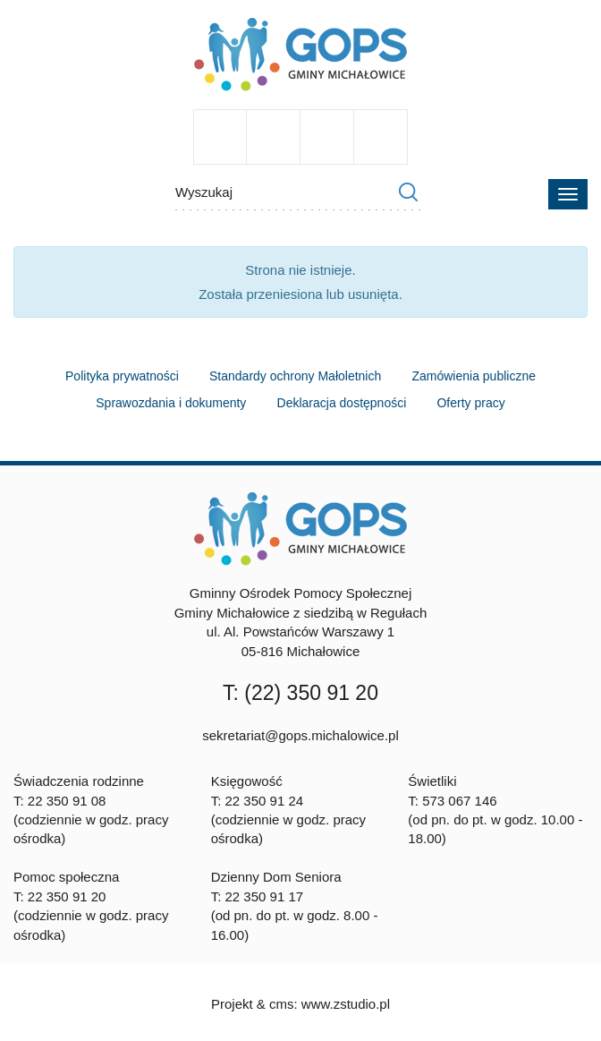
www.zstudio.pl (345, 1003)
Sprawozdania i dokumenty (171, 403)
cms (281, 1003)
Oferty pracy (470, 403)
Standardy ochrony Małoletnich (295, 376)
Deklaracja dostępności (342, 403)
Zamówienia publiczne (473, 376)
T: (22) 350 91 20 (300, 692)
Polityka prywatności (122, 376)
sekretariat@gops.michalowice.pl (300, 735)
